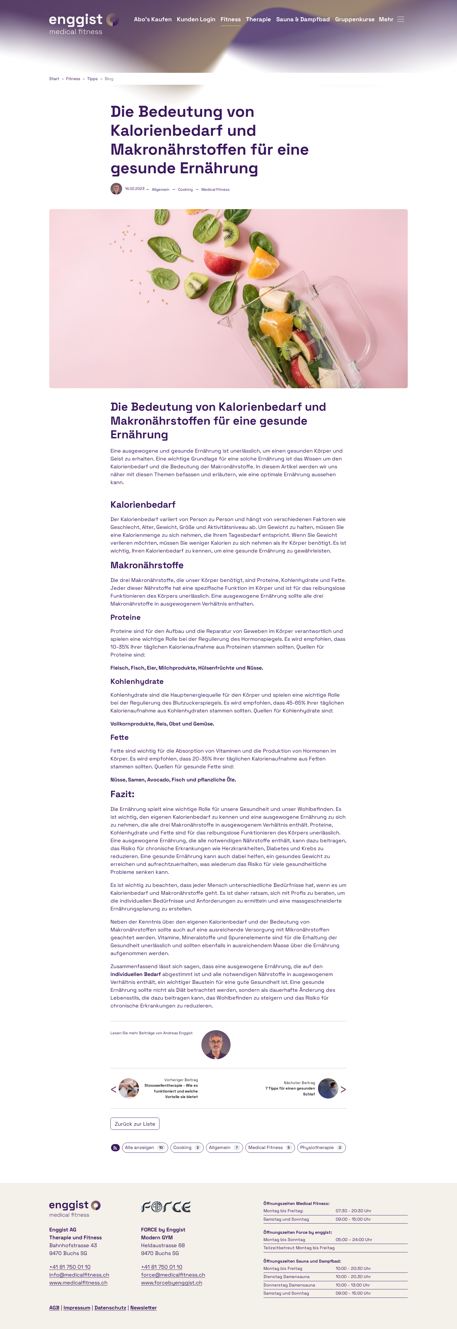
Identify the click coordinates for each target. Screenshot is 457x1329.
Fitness (231, 19)
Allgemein (160, 189)
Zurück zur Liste (135, 1123)
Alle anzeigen (145, 1147)
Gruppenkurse (355, 19)
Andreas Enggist (178, 1032)
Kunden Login (196, 19)
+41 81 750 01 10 (70, 1266)
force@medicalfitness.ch (173, 1274)
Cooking (185, 189)
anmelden (166, 1308)
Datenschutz (110, 1307)
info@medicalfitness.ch (79, 1274)
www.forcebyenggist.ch (171, 1282)
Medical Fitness (215, 189)
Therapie (258, 19)
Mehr (391, 19)
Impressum (77, 1307)
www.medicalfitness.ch (78, 1282)
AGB (54, 1307)
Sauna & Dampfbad (303, 19)
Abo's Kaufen (153, 19)
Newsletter (143, 1307)
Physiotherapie (321, 1147)
